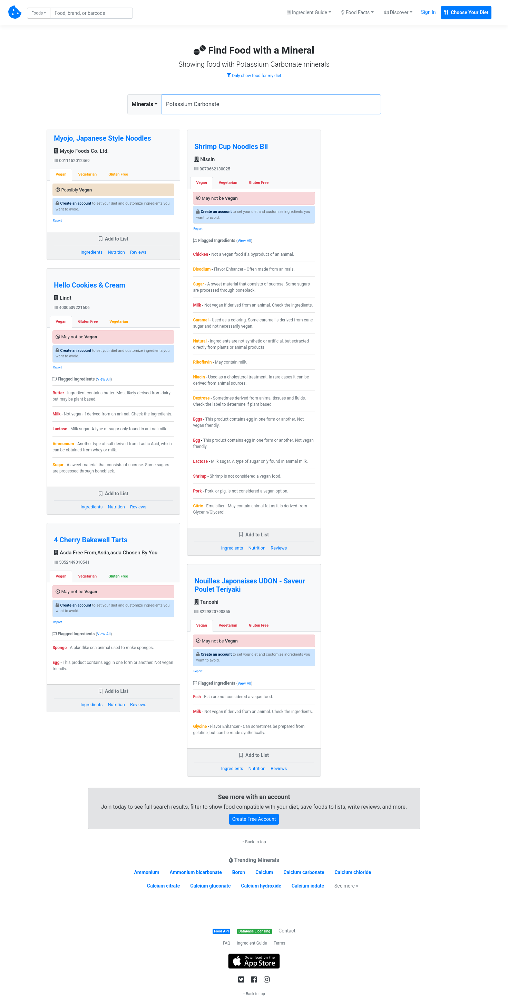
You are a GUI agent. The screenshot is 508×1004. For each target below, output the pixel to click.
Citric (198, 506)
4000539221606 (72, 307)
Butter (58, 393)
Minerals (142, 104)
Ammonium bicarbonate (195, 872)
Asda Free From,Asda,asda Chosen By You (105, 553)
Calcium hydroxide (261, 886)
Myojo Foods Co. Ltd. (81, 151)
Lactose (59, 428)
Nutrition (116, 252)
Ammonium (63, 443)
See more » (346, 886)
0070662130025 (212, 169)
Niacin (199, 377)
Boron (238, 872)
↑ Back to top (254, 841)
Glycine (200, 726)
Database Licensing (254, 931)
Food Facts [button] (355, 12)
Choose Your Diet (466, 12)
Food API (221, 931)
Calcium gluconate (210, 886)
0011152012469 (72, 160)
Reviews (138, 252)
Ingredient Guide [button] (307, 12)
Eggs (197, 419)
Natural (199, 341)
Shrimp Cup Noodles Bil (231, 146)
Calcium (264, 872)
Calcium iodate (308, 886)
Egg (55, 662)
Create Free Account (254, 819)
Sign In (428, 12)
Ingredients (92, 252)
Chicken (200, 254)
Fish (197, 696)
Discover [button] (396, 12)
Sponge (59, 647)
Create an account (75, 203)
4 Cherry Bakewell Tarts (90, 540)
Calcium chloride (353, 872)
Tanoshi (206, 602)
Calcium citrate (163, 886)
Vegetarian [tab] (87, 174)
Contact (287, 930)
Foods (37, 13)
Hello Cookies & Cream (89, 285)
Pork (197, 491)
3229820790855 (212, 611)
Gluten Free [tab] (118, 174)
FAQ (227, 943)
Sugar (57, 464)
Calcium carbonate (303, 872)
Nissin (204, 159)
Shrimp (199, 476)
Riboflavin (202, 362)
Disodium (202, 269)
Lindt (62, 298)
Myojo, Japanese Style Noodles (102, 138)
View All (103, 379)
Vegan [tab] (61, 174)
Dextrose (201, 398)
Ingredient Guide (252, 943)
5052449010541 (72, 562)
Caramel (200, 320)
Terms (279, 943)
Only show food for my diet (254, 75)
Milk (56, 414)
